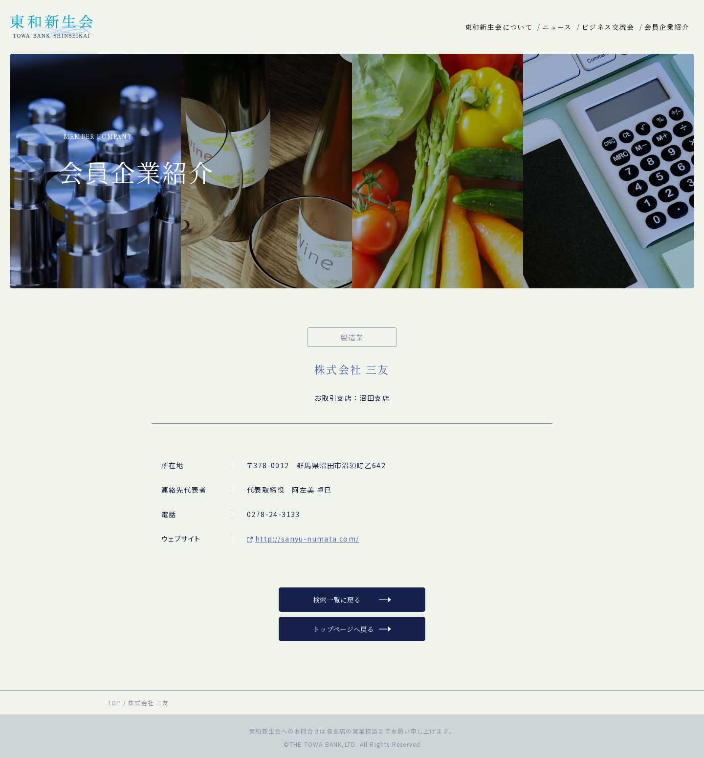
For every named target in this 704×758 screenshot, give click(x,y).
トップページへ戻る (343, 629)
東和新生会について (499, 27)
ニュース (557, 27)
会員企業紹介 (666, 27)
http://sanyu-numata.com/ (307, 538)
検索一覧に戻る (337, 600)
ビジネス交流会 (608, 27)
